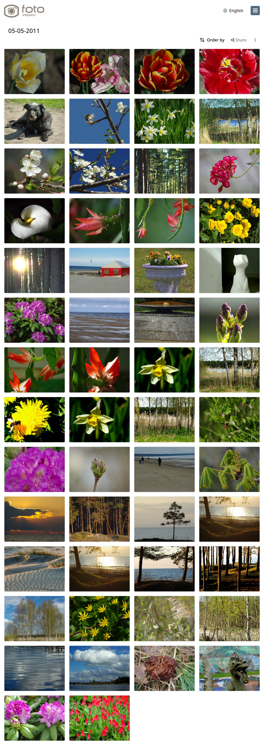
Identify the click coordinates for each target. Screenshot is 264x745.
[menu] (255, 10)
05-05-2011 (24, 31)
